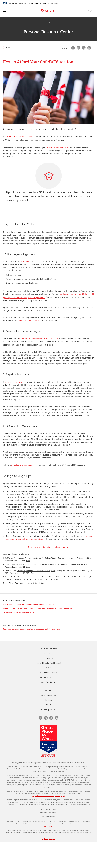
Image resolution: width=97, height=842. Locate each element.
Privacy (48, 667)
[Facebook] (40, 718)
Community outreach (48, 709)
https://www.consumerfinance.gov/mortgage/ (49, 796)
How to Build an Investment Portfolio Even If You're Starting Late (28, 604)
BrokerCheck (48, 826)
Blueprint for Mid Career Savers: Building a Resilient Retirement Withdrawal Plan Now (37, 608)
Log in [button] (90, 11)
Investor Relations (48, 695)
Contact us (48, 653)
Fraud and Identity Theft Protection (48, 663)
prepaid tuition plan (13, 382)
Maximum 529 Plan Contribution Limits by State (36, 570)
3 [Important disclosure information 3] (46, 297)
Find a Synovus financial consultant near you (48, 547)
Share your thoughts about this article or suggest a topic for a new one (31, 629)
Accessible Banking (48, 682)
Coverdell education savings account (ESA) (38, 338)
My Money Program (48, 839)
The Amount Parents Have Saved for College (32, 558)
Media (48, 704)
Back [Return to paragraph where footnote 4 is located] (57, 579)
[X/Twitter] (51, 718)
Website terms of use (48, 677)
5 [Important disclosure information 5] (22, 381)
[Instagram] (46, 718)
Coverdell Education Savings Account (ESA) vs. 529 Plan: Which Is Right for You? (50, 576)
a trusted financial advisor (22, 464)
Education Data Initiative (57, 147)
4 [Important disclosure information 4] (54, 344)
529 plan (25, 261)
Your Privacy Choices (48, 672)
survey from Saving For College (20, 136)
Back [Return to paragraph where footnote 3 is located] (33, 573)
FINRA (21, 802)
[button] (89, 48)
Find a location (48, 658)
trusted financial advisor (29, 320)
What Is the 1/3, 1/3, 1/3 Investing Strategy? (20, 612)
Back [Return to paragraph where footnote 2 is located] (28, 567)
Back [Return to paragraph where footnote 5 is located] (42, 583)
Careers (48, 700)
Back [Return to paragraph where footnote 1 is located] (28, 560)
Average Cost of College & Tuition (33, 564)
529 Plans (9, 583)
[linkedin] (57, 718)
